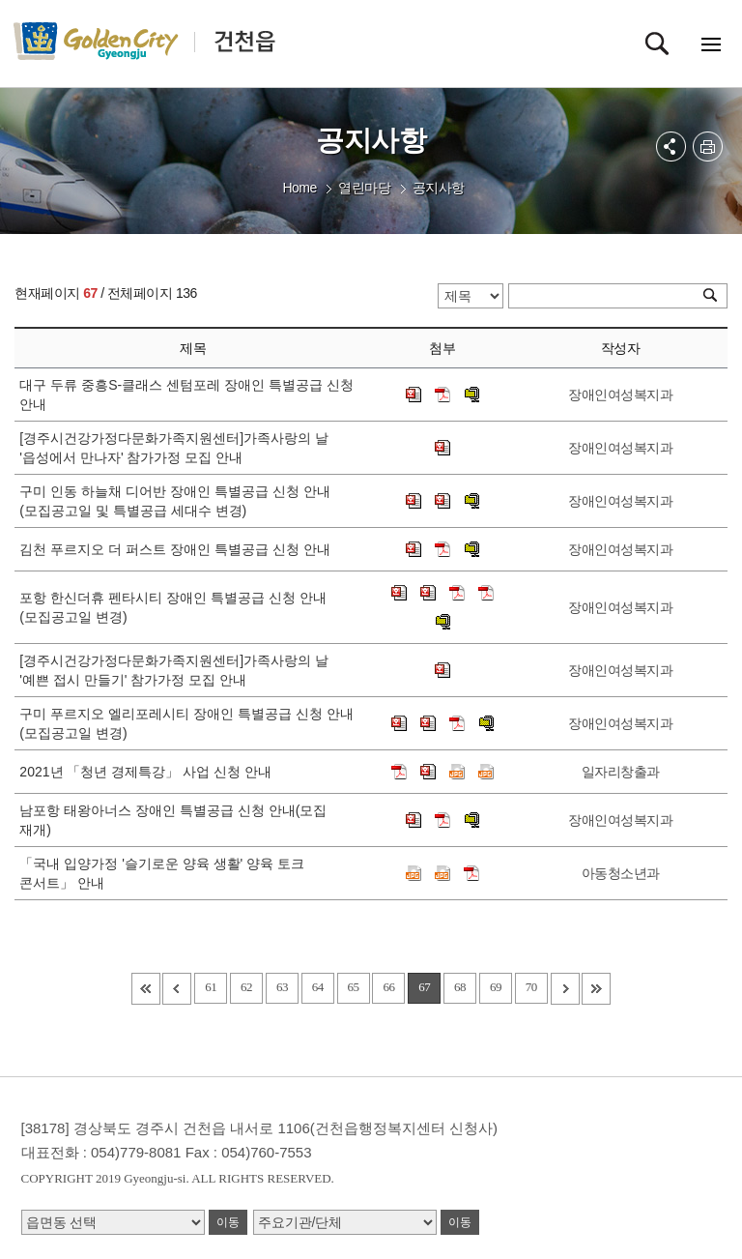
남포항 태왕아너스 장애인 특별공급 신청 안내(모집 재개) (173, 820)
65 (353, 987)
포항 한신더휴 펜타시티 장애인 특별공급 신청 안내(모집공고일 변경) (172, 607)
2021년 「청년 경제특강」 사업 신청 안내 (148, 771)
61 (210, 987)
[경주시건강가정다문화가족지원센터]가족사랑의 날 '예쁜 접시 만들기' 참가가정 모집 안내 (173, 670)
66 (388, 987)
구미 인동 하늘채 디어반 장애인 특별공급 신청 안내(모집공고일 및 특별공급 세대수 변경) (174, 500)
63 (282, 987)
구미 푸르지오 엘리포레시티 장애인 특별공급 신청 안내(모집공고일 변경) (186, 723)
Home (299, 187)
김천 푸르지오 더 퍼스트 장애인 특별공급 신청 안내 (178, 549)
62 (246, 987)
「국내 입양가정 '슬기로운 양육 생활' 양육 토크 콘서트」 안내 (161, 873)
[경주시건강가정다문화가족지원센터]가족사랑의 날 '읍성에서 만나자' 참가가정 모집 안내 (173, 447)
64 (318, 987)
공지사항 (439, 187)
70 (531, 987)
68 (460, 987)
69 (495, 987)
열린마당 (364, 187)
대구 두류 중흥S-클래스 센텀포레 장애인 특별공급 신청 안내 (186, 394)
